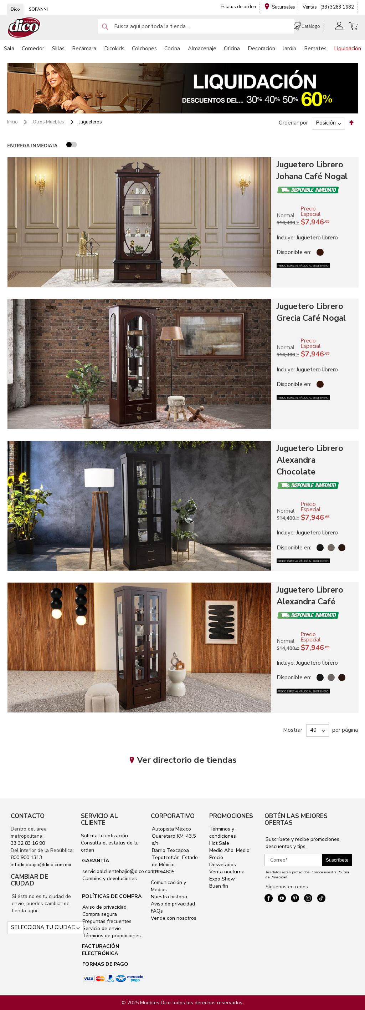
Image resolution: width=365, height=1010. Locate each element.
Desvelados (222, 864)
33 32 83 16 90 (28, 843)
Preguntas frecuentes (106, 921)
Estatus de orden (238, 7)
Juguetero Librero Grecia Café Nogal (311, 312)
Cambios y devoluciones (109, 878)
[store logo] (24, 27)
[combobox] (196, 26)
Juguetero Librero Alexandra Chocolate (310, 460)
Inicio (13, 122)
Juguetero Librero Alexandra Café (310, 595)
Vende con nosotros (173, 918)
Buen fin (218, 886)
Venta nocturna (227, 871)
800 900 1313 (26, 857)
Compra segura (99, 914)
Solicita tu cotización (104, 835)
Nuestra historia (169, 896)
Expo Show (222, 878)
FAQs (157, 911)
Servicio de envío (101, 928)
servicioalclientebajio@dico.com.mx (122, 871)
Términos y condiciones (222, 832)
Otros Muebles (49, 122)
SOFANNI (38, 9)
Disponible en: (294, 252)
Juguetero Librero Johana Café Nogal (312, 170)
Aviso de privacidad (104, 907)
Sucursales (283, 7)
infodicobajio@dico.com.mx (41, 864)
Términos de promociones (111, 935)
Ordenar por (293, 122)
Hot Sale (219, 843)
